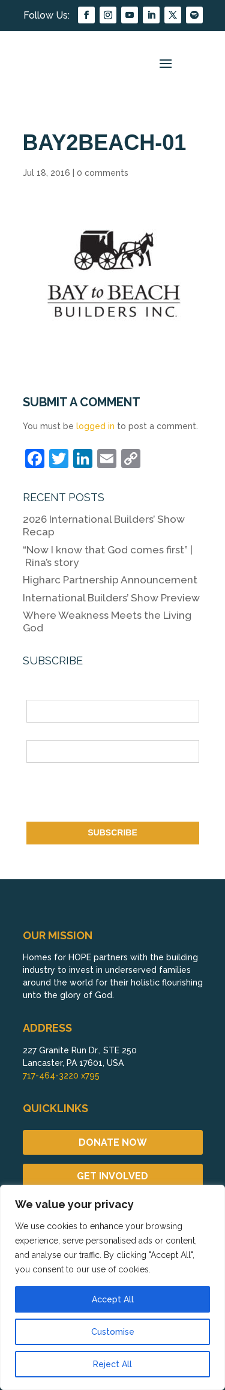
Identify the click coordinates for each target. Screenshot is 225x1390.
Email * (40, 733)
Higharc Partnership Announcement (110, 580)
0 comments (102, 173)
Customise (112, 1332)
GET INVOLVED (112, 1176)
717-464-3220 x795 (61, 1075)
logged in (95, 426)
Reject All (112, 1364)
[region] (112, 1287)
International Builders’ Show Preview (111, 598)
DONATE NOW (113, 1142)
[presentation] (117, 794)
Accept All (113, 1299)
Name (37, 693)
